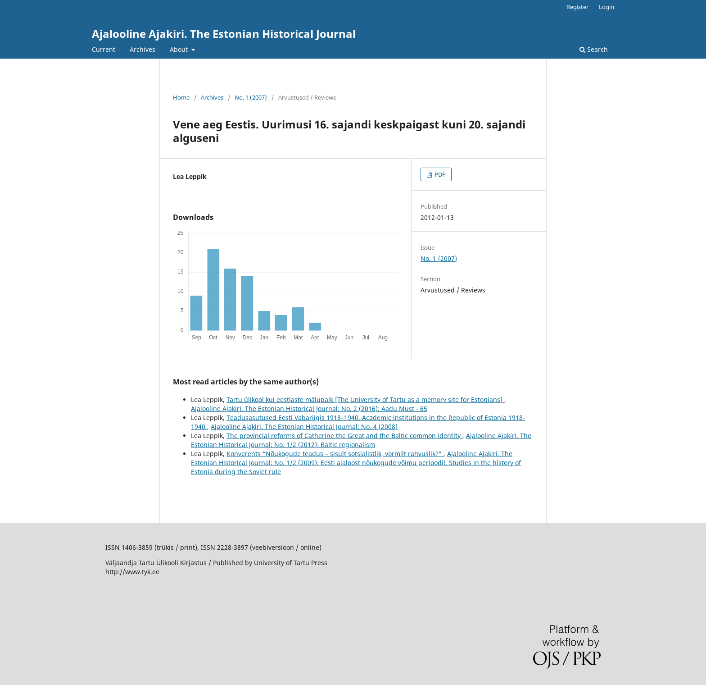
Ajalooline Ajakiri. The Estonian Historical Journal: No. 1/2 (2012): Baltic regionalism (361, 440)
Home (181, 97)
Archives (142, 49)
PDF (439, 174)
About (180, 49)
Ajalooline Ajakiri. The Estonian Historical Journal (224, 33)
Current (103, 49)
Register (577, 7)
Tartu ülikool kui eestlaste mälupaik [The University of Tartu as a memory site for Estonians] (365, 399)
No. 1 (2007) (251, 97)
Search (593, 49)
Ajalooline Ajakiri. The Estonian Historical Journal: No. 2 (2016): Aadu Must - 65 (309, 408)
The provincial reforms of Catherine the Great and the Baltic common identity (344, 435)
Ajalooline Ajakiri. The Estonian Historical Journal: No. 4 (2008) (304, 426)
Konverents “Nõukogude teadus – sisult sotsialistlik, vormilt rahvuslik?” (335, 453)
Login (606, 7)
